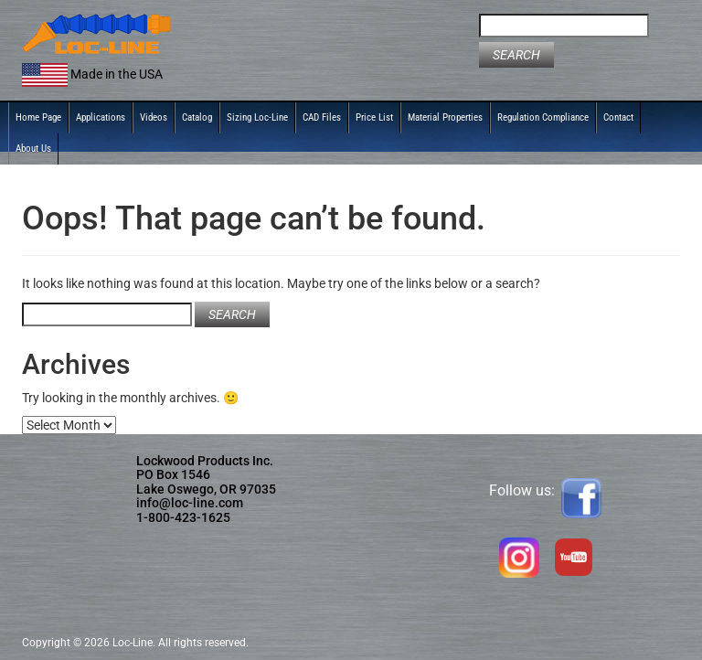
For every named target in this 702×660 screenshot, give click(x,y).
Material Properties (445, 117)
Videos (153, 117)
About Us (33, 148)
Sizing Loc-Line (257, 117)
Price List (374, 117)
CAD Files (322, 117)
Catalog (197, 117)
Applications (100, 117)
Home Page (38, 117)
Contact (618, 117)
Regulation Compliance (543, 117)
